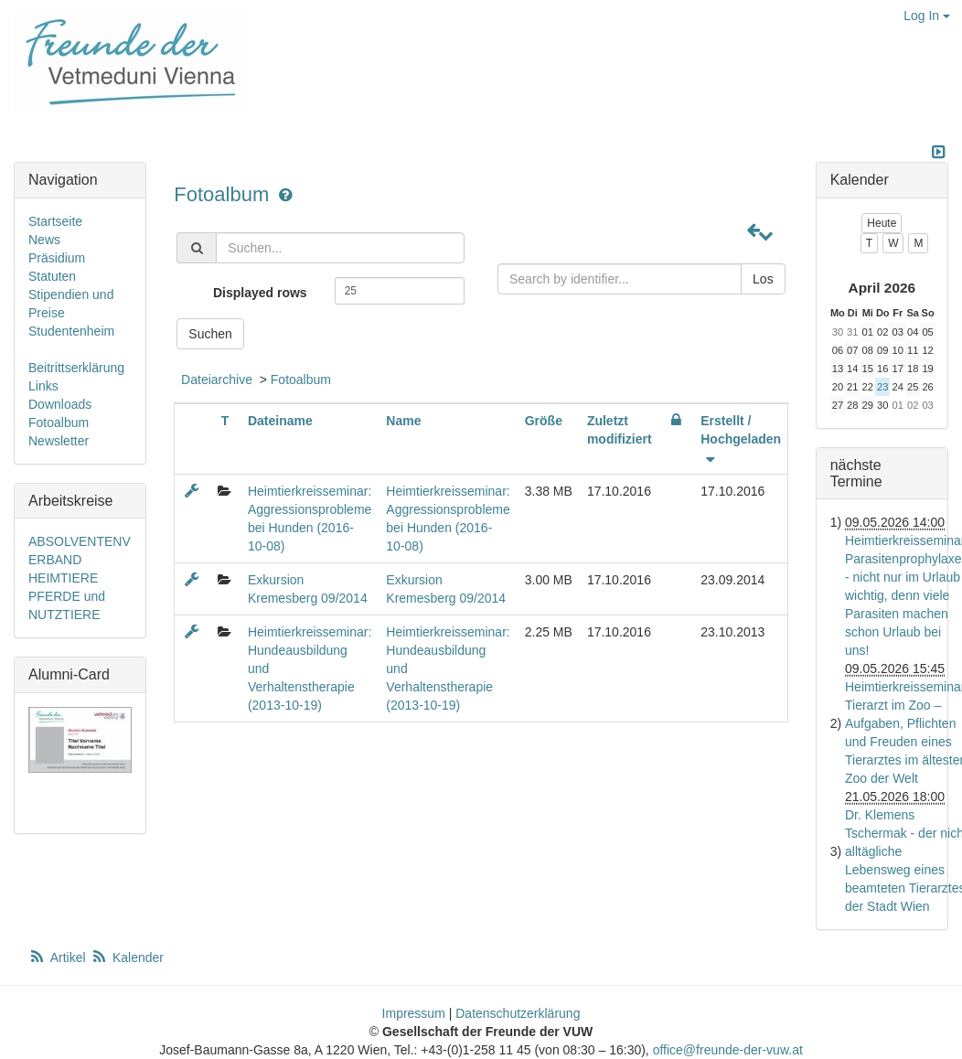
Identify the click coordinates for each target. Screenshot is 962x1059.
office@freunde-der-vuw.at (728, 1050)
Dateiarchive (216, 379)
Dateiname (280, 420)
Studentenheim (71, 331)
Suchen (209, 333)
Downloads (59, 404)
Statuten (52, 276)
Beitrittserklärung (76, 367)
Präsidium (56, 258)
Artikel (58, 957)
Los (763, 279)
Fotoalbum (224, 194)
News (44, 239)
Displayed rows (260, 292)
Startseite (55, 221)
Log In (926, 15)
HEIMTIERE (63, 578)
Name (403, 420)
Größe (543, 420)
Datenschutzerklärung (517, 1013)
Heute (881, 223)
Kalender (127, 957)
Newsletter (58, 440)
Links (43, 386)
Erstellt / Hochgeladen (740, 439)
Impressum (413, 1013)
